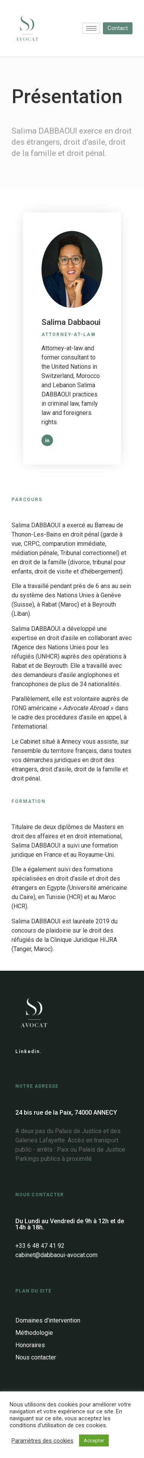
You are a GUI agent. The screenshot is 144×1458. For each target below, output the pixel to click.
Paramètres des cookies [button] (42, 1440)
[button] (117, 28)
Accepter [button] (94, 1440)
